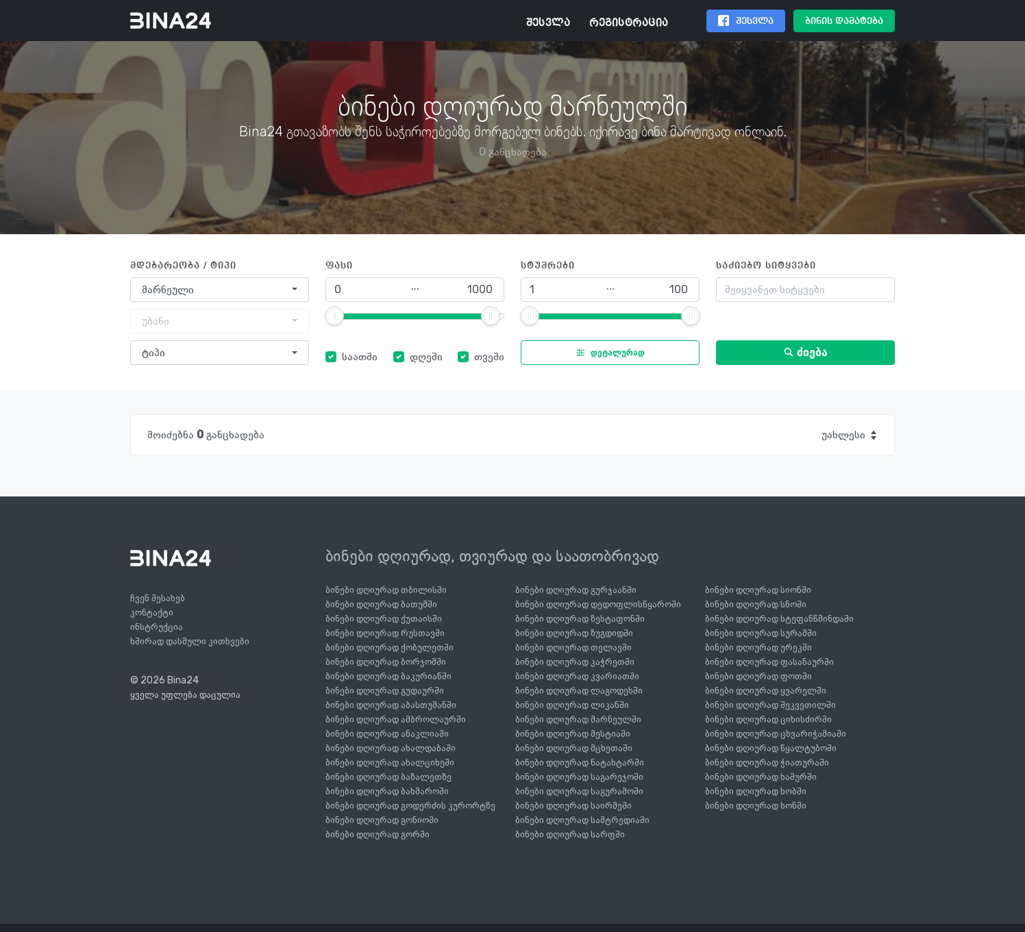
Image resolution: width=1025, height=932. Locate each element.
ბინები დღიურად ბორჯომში (385, 662)
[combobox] (219, 289)
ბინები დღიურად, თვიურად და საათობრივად (492, 556)
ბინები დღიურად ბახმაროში (387, 791)
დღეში (426, 356)
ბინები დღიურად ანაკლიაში (387, 734)
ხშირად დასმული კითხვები (189, 641)
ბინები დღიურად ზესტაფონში (580, 619)
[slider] (334, 315)
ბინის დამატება (844, 21)
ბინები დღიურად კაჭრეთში (574, 662)
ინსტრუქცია (156, 627)
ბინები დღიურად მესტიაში (572, 734)
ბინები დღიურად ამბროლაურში (395, 719)
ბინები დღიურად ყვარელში (765, 690)
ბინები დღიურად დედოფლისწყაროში (598, 604)
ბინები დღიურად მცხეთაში (573, 748)
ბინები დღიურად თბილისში (386, 590)
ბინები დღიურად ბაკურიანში (388, 676)
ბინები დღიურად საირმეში (573, 805)
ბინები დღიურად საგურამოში (579, 791)
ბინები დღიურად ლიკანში (572, 705)
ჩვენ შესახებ (157, 598)
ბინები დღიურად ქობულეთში (389, 647)
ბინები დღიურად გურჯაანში (576, 590)
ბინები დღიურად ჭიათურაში (767, 762)
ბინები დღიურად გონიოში (382, 820)
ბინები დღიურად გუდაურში (384, 690)
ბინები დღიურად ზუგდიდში (574, 633)
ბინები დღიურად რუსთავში (385, 633)
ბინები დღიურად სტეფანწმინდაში (779, 619)
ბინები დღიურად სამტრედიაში (582, 820)
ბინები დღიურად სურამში (761, 633)
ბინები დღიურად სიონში (758, 590)
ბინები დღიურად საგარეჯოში (579, 777)
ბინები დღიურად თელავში (573, 647)
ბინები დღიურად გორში (377, 834)
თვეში (489, 356)
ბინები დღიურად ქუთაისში (383, 619)
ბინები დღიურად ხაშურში (761, 777)
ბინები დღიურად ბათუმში (381, 604)
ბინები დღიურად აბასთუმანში (390, 705)
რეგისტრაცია (628, 23)
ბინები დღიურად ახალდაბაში (390, 748)
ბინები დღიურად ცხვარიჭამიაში (775, 734)
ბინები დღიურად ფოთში (758, 676)
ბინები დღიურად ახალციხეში (389, 762)
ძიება (805, 352)
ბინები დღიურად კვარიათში (577, 676)
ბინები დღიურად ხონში (755, 805)
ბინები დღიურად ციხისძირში (768, 719)
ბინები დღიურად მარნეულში (578, 719)
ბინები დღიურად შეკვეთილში (770, 705)
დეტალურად (607, 352)
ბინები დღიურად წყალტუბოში (771, 748)
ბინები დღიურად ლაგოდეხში (579, 690)
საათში (360, 356)
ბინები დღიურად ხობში (755, 791)
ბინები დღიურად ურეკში (758, 647)
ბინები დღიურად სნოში (755, 604)
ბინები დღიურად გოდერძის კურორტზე (410, 805)
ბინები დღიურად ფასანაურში (769, 662)
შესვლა (548, 23)
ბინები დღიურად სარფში (570, 834)
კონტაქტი (151, 612)
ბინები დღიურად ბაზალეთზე (388, 777)
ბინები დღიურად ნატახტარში (579, 762)
